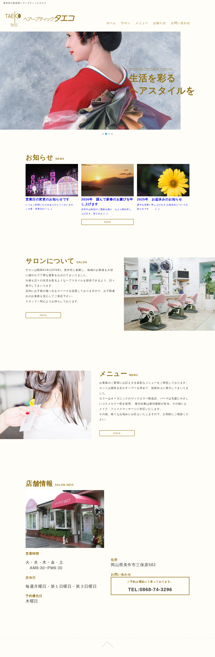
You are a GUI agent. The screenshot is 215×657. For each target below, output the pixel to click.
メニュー (141, 23)
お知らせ (159, 23)
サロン (126, 23)
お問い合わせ (180, 23)
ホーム (111, 23)
